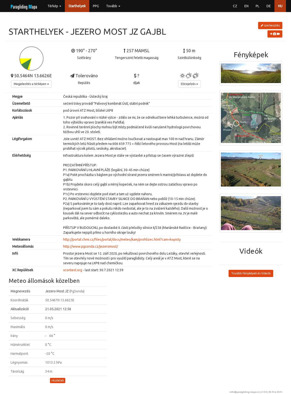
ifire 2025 (277, 392)
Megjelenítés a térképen (31, 83)
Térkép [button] (54, 6)
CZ (235, 6)
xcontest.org (72, 270)
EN (246, 6)
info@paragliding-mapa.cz (244, 392)
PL (257, 6)
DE (269, 6)
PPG (96, 6)
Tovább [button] (113, 6)
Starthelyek (77, 6)
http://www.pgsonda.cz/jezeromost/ (90, 246)
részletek (57, 380)
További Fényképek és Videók (251, 273)
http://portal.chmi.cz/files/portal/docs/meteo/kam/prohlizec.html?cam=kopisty (122, 239)
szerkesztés (270, 25)
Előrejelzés (189, 83)
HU (280, 6)
